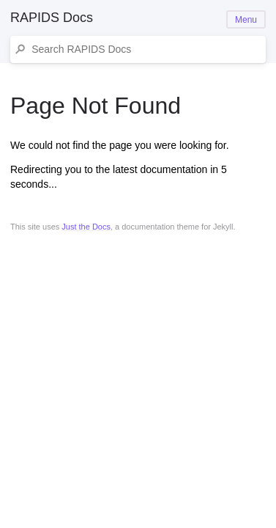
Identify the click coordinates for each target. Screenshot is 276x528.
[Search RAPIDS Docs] (145, 49)
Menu (246, 20)
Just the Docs (86, 226)
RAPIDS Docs (51, 17)
